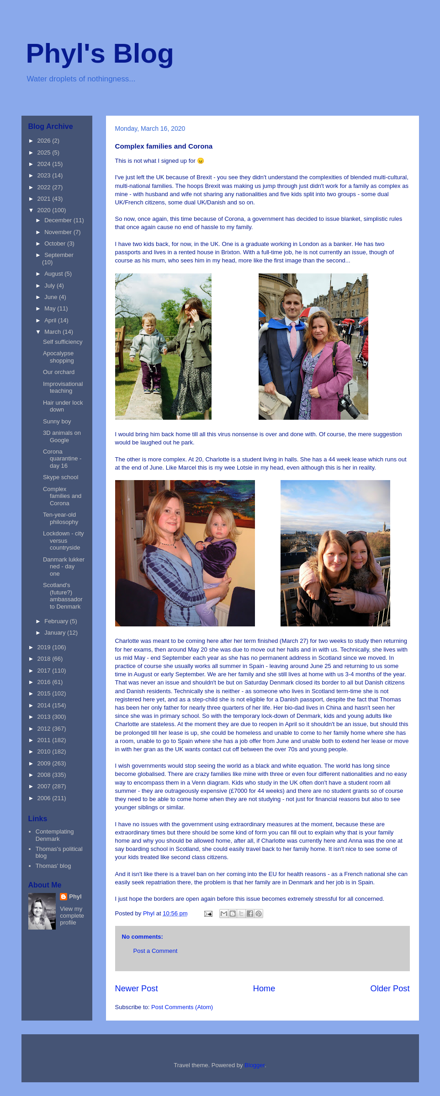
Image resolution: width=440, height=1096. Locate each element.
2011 (45, 740)
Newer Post (136, 988)
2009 (45, 763)
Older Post (390, 988)
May (50, 308)
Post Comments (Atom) (182, 1007)
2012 (45, 728)
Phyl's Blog (100, 53)
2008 (45, 774)
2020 (45, 210)
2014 (45, 705)
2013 (45, 716)
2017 (45, 670)
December (59, 220)
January (55, 632)
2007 (45, 786)
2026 (45, 140)
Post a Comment (155, 950)
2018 (45, 658)
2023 (45, 175)
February (57, 621)
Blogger (254, 1065)
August (54, 273)
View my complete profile (72, 915)
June (51, 297)
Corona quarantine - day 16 (62, 458)
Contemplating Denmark (55, 835)
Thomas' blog (53, 865)
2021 (45, 198)
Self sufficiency (62, 341)
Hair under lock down (63, 406)
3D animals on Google (62, 436)
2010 (45, 751)
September (59, 254)
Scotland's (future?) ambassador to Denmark (63, 596)
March (53, 331)
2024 (45, 163)
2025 (45, 152)
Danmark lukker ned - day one (64, 566)
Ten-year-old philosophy (60, 518)
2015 (45, 693)
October (55, 243)
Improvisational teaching (63, 387)
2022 (45, 187)
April (51, 320)
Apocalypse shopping (58, 357)
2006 (45, 798)
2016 (45, 682)
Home (264, 988)
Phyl (75, 896)
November (59, 232)
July (50, 285)
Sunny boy (57, 421)
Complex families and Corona (62, 496)
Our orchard (58, 372)
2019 (45, 647)
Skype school (60, 477)
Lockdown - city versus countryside (63, 540)
